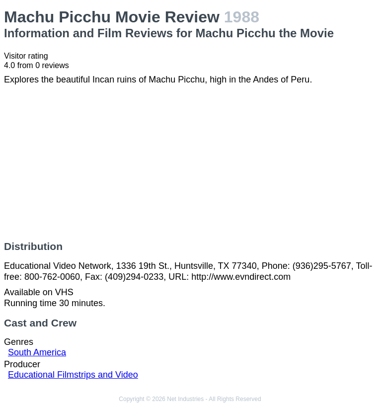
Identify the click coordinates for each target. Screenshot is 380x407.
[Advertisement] (190, 163)
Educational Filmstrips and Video (73, 375)
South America (37, 352)
